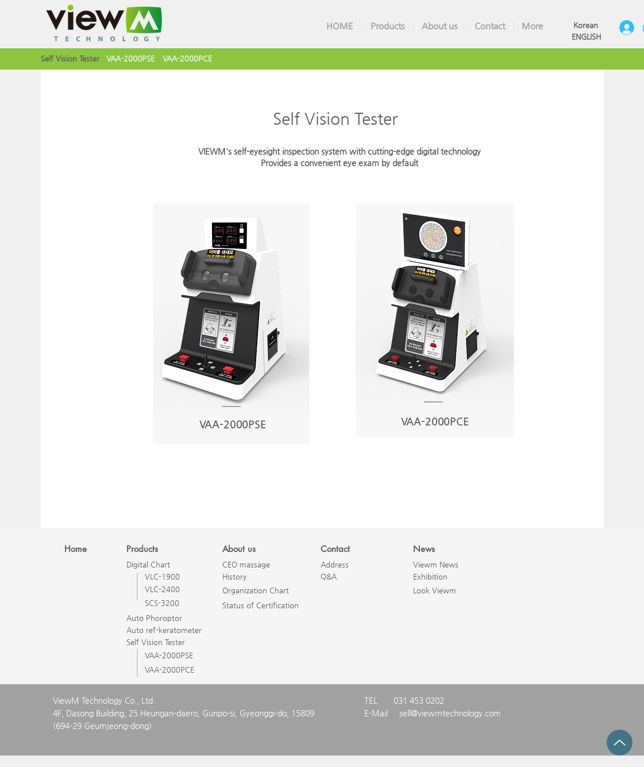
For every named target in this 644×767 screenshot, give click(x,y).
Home (75, 548)
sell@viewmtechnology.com (450, 713)
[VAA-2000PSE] (130, 59)
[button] (388, 25)
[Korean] (586, 25)
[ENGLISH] (586, 37)
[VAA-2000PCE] (188, 59)
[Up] (620, 743)
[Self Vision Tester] (70, 59)
